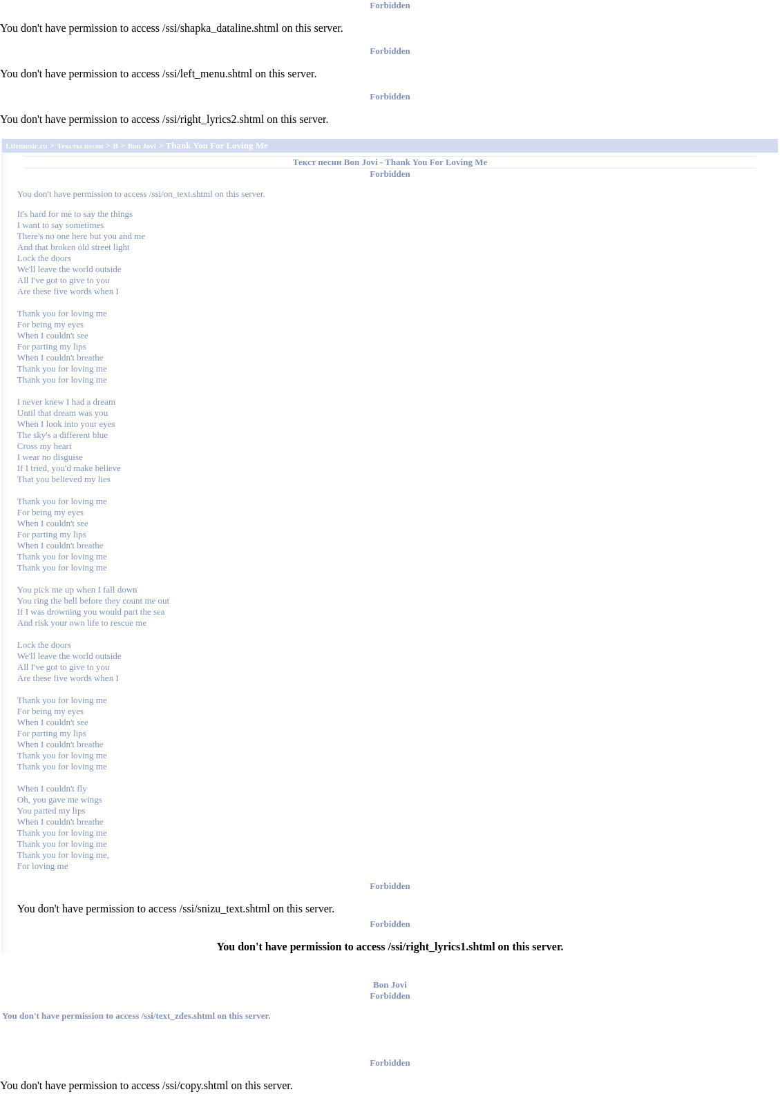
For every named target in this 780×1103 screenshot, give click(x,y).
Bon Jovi (361, 162)
